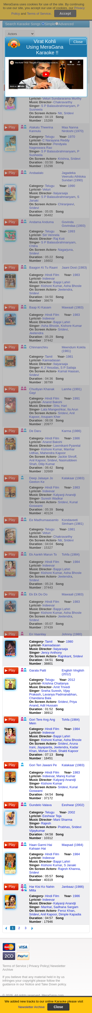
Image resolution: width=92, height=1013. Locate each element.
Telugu (49, 680)
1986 (76, 896)
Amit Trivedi (61, 687)
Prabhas (64, 827)
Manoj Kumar (65, 776)
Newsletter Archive (31, 1007)
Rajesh (46, 823)
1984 (76, 729)
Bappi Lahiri (61, 736)
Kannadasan (51, 645)
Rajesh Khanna (69, 869)
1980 (69, 641)
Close (78, 42)
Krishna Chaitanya (55, 683)
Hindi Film (52, 729)
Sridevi (78, 656)
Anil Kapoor (48, 914)
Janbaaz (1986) (73, 886)
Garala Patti (37, 670)
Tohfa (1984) (71, 719)
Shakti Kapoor (68, 751)
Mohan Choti (48, 751)
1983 (76, 772)
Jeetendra (61, 747)
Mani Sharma (62, 819)
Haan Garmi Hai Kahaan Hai (40, 846)
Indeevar (48, 732)
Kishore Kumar (51, 740)
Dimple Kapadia (70, 914)
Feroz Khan (66, 910)
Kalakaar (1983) (73, 765)
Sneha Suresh (51, 691)
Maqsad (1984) (72, 845)
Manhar (46, 907)
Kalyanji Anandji (64, 780)
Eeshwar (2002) (73, 805)
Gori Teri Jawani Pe (43, 765)
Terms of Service (14, 966)
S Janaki (70, 865)
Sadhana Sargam (65, 907)
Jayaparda (44, 747)
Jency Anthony (51, 652)
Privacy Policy (39, 966)
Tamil (48, 641)
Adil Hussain (49, 705)
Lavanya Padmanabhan (59, 694)
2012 (71, 680)
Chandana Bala (40, 698)
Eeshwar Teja (52, 816)
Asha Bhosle (72, 740)
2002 (71, 812)
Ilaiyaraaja (60, 649)
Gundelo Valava (40, 805)
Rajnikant (64, 656)
